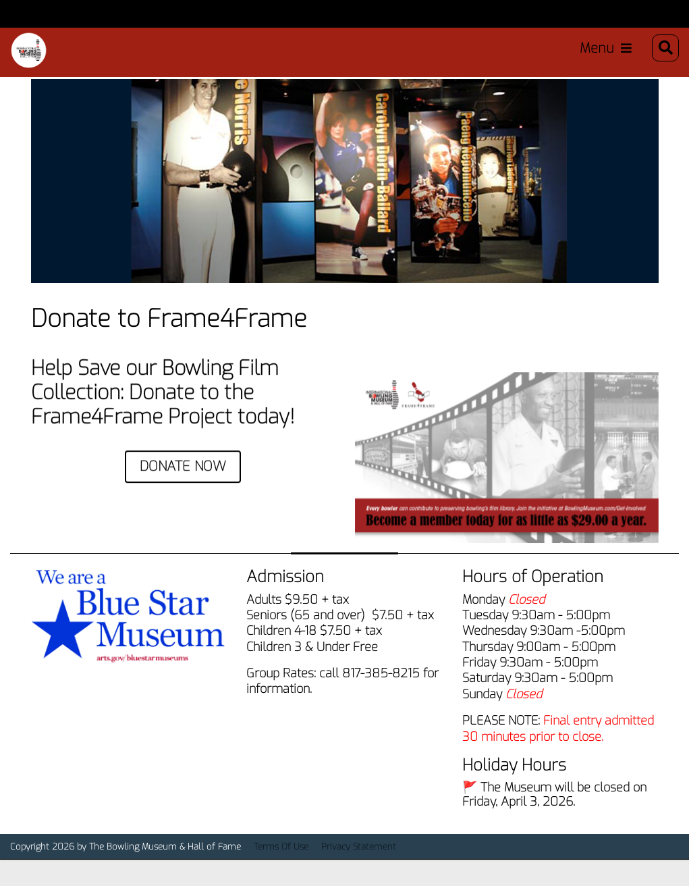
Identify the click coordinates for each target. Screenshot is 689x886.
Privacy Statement (358, 864)
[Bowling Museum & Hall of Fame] (31, 53)
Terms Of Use (281, 864)
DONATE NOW (183, 484)
